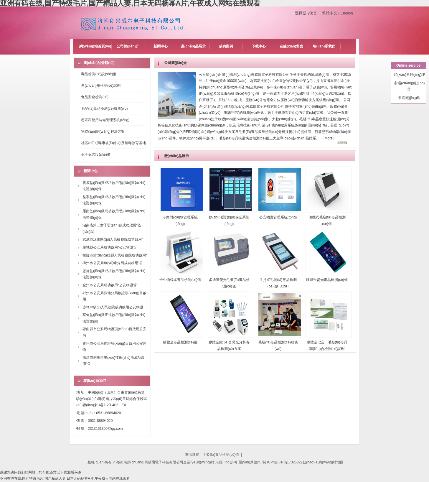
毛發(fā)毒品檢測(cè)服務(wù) (104, 108)
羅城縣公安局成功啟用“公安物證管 (109, 247)
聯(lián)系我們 (324, 46)
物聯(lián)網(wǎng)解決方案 (103, 131)
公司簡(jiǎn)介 (128, 46)
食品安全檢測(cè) (94, 97)
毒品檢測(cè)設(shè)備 (98, 74)
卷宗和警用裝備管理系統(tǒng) (105, 120)
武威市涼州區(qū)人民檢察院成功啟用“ (112, 239)
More (328, 138)
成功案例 (226, 46)
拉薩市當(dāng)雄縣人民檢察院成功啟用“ (114, 255)
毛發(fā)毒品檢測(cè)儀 (221, 455)
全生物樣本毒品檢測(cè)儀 (180, 280)
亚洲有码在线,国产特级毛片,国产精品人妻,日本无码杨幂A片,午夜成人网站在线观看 (65, 478)
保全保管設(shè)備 (95, 154)
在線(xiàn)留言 (291, 46)
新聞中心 (161, 46)
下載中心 (259, 46)
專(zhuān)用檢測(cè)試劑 (100, 85)
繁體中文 (329, 13)
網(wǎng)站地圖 (331, 462)
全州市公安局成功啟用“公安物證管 (109, 285)
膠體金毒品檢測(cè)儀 (180, 342)
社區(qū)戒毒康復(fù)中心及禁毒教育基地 (113, 143)
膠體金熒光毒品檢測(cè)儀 (327, 280)
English (346, 13)
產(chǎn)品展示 (193, 46)
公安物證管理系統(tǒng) (278, 217)
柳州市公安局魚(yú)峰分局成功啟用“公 (112, 263)
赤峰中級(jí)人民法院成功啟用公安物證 (112, 307)
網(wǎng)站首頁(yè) (95, 46)
